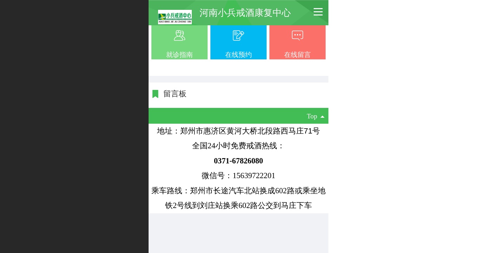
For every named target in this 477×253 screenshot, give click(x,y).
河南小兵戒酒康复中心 (245, 13)
